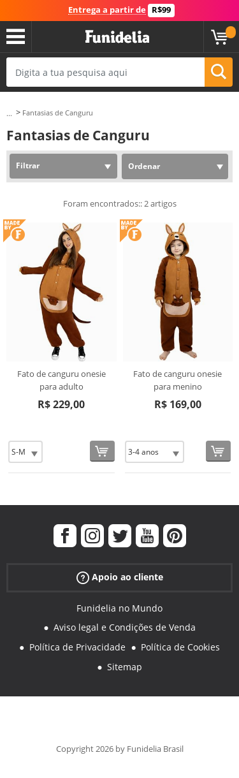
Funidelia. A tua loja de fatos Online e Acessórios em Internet (117, 37)
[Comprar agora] (102, 451)
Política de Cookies (180, 647)
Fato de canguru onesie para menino (177, 380)
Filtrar (28, 165)
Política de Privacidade (77, 647)
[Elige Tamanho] (25, 452)
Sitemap (124, 667)
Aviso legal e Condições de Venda (125, 627)
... (9, 113)
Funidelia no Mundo (119, 608)
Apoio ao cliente (119, 577)
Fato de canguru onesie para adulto (61, 380)
